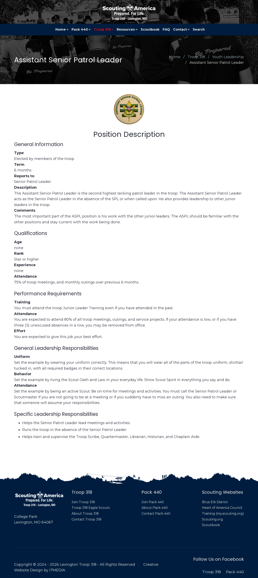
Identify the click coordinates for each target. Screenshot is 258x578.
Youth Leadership (228, 57)
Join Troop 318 (83, 502)
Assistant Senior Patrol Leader (216, 62)
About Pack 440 (154, 508)
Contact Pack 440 (155, 513)
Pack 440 (80, 29)
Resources (126, 29)
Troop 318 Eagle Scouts (91, 508)
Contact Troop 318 (86, 519)
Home (60, 29)
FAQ (166, 29)
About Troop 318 (85, 513)
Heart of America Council (222, 508)
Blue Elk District (215, 502)
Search (199, 29)
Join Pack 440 (152, 502)
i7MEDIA (57, 570)
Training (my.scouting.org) (223, 513)
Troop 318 (102, 29)
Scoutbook (150, 29)
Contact (180, 29)
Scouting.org (212, 519)
